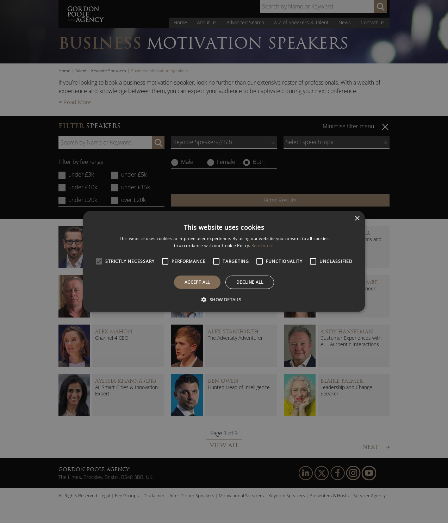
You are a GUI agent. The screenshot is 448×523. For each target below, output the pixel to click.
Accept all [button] (197, 282)
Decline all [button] (249, 282)
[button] (223, 299)
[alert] (224, 261)
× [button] (357, 218)
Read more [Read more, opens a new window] (262, 245)
